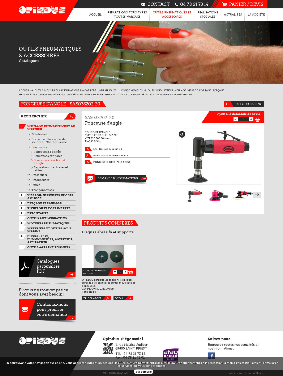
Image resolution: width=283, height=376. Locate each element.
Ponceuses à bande (47, 151)
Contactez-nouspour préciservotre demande (47, 309)
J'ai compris (144, 371)
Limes (35, 185)
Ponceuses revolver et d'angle (49, 161)
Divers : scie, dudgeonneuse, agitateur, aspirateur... (50, 239)
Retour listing (243, 104)
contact (155, 4)
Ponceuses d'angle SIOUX (106, 155)
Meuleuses (39, 134)
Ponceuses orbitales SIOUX (107, 162)
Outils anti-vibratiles (47, 218)
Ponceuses (39, 147)
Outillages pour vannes (48, 247)
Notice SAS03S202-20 (103, 149)
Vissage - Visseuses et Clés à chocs (50, 196)
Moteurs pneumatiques (48, 223)
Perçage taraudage (44, 203)
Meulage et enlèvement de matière (51, 128)
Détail (124, 298)
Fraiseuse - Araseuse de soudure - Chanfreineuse (49, 140)
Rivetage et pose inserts (48, 208)
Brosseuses (39, 174)
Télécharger (97, 298)
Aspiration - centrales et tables (51, 169)
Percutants (37, 213)
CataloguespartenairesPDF (47, 266)
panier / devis (242, 4)
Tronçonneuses (42, 190)
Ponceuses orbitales (48, 156)
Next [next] (257, 195)
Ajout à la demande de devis (238, 114)
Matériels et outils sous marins (49, 230)
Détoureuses (40, 179)
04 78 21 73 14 (192, 4)
